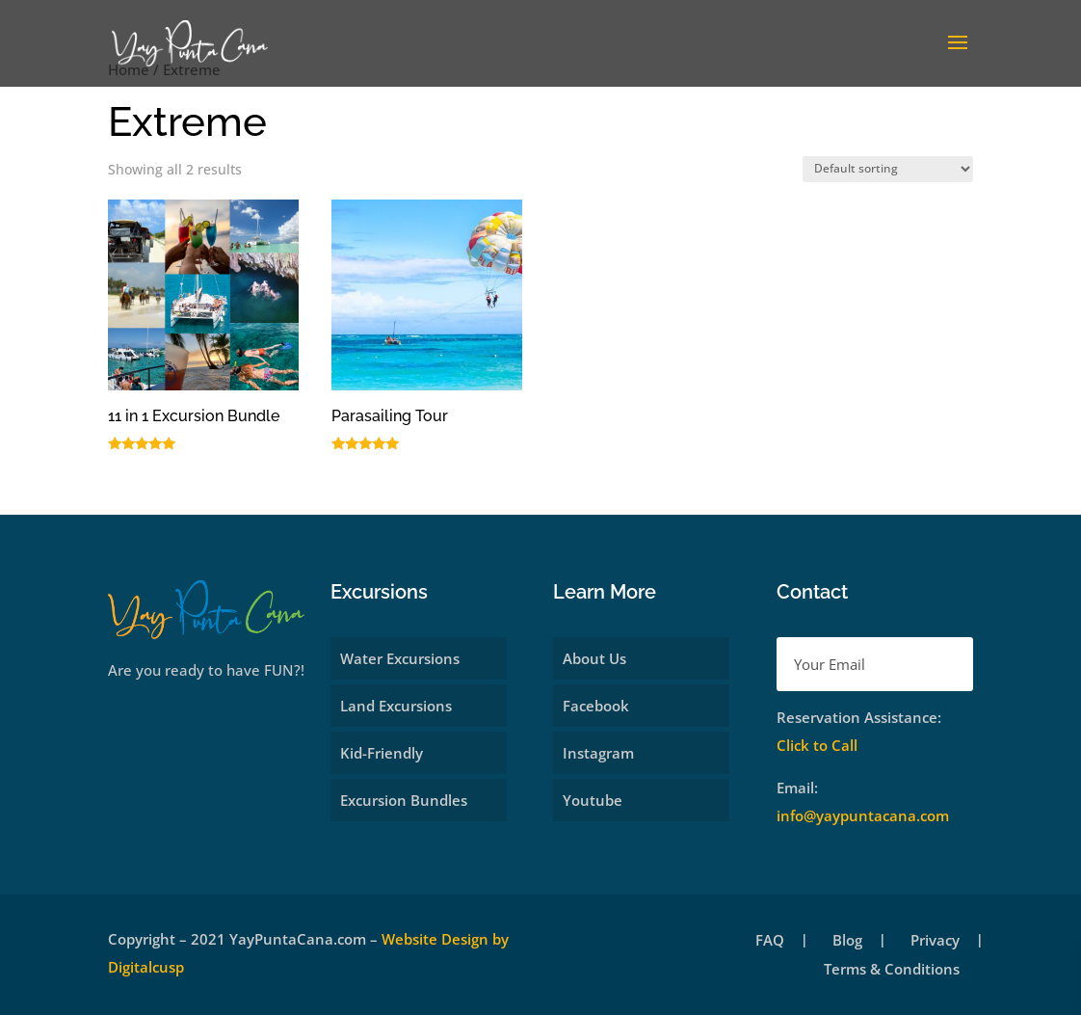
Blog (847, 941)
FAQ (769, 941)
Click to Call (817, 745)
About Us (594, 658)
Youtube (592, 800)
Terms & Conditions (892, 970)
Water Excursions (400, 658)
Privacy (935, 941)
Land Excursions (396, 705)
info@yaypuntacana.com (863, 815)
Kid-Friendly (381, 752)
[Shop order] (888, 169)
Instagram (598, 752)
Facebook (596, 705)
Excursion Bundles (403, 800)
